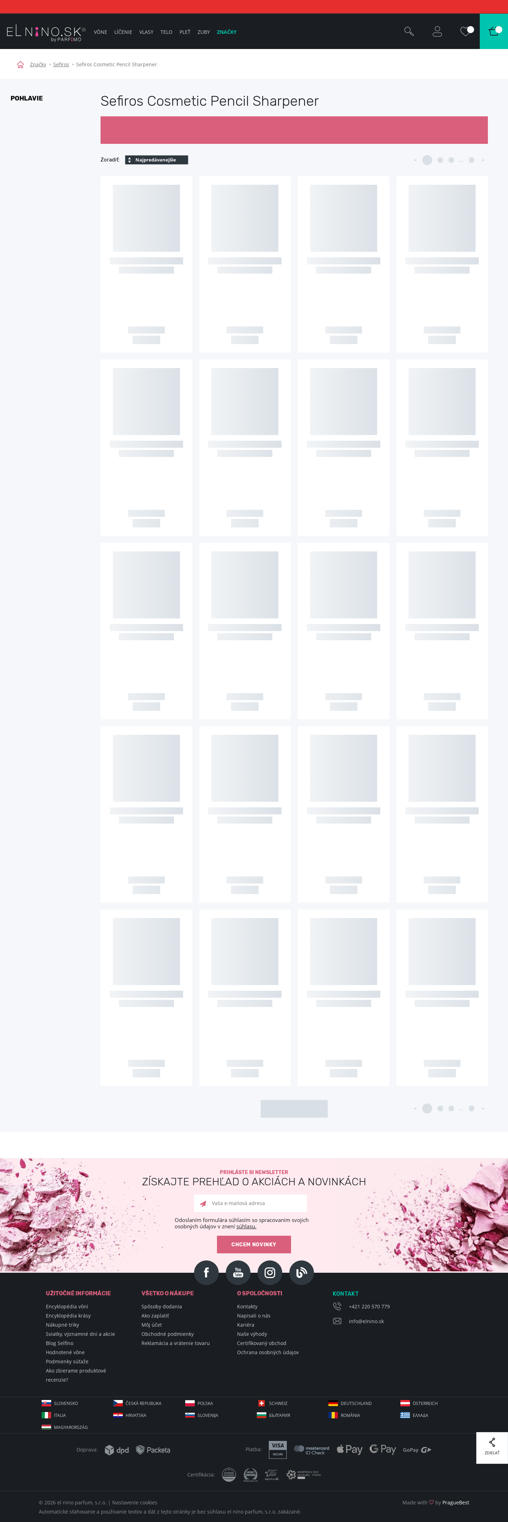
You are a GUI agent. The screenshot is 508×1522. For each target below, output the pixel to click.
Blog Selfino (59, 1343)
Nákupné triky (62, 1324)
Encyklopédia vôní (67, 1306)
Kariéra (245, 1324)
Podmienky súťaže (67, 1361)
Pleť (185, 32)
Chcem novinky (253, 1245)
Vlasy (146, 32)
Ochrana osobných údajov (268, 1352)
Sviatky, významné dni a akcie (80, 1334)
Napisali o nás (254, 1315)
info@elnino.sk (366, 1321)
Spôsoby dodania (161, 1306)
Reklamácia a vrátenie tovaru (175, 1343)
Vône (100, 32)
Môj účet (151, 1324)
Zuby (204, 32)
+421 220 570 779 (369, 1306)
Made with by (436, 1502)
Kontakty (247, 1306)
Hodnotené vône (65, 1352)
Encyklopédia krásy (68, 1315)
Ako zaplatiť (155, 1315)
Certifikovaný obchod (261, 1343)
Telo (167, 32)
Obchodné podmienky (167, 1334)
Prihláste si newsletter (254, 1178)
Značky (38, 64)
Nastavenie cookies (134, 1502)
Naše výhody (252, 1334)
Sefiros (61, 64)
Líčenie (123, 32)
